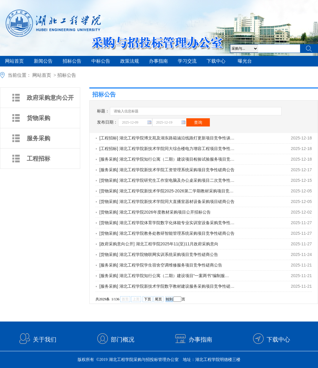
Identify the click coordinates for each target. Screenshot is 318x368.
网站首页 (14, 61)
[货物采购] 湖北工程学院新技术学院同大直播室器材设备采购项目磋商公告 (167, 201)
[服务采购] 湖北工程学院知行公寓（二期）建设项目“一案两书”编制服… (164, 275)
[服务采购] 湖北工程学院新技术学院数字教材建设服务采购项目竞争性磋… (167, 286)
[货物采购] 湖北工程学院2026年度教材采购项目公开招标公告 (155, 212)
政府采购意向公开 (50, 97)
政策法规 (129, 61)
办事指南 (158, 61)
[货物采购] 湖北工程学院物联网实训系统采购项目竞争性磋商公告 (158, 254)
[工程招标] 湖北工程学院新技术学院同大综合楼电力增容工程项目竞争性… (167, 148)
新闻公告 (43, 61)
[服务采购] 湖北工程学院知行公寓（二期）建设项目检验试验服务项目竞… (167, 159)
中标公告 (100, 61)
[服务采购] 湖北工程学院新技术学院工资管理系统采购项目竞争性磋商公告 (167, 169)
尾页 (158, 299)
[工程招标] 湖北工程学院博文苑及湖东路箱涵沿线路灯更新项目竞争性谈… (167, 138)
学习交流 (187, 61)
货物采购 (38, 118)
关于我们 (44, 339)
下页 (147, 299)
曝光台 (245, 61)
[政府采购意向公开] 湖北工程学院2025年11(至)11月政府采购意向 (158, 244)
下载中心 (216, 61)
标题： (102, 112)
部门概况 (122, 339)
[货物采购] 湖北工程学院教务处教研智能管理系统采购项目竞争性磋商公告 (167, 233)
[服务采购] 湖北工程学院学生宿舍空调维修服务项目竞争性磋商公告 (160, 265)
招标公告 (72, 61)
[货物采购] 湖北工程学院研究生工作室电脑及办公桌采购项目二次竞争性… (167, 180)
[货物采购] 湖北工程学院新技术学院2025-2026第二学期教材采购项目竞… (166, 191)
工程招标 (38, 158)
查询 (198, 122)
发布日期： (107, 122)
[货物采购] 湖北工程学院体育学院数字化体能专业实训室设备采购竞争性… (167, 222)
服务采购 (38, 138)
